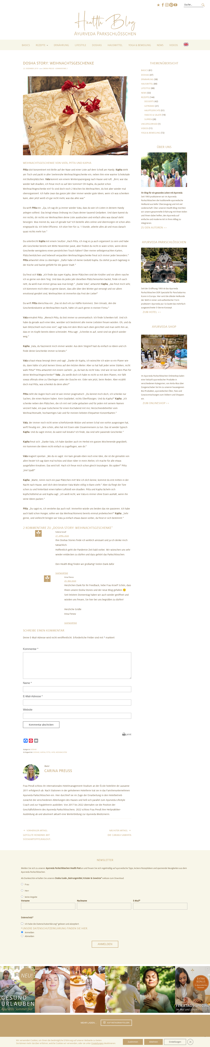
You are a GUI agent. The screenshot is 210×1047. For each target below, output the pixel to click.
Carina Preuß (48, 68)
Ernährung (61, 45)
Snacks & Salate (152, 115)
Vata (53, 752)
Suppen (148, 119)
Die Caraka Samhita (119, 833)
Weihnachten (61, 752)
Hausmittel (115, 45)
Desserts (149, 101)
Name (27, 683)
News (160, 45)
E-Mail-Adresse (33, 696)
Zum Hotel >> (152, 312)
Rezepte (40, 45)
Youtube (175, 5)
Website (27, 709)
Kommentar (30, 649)
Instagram (166, 5)
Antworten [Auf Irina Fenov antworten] (70, 623)
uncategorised (149, 124)
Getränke (149, 106)
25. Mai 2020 (70, 581)
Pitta (48, 752)
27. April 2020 (62, 536)
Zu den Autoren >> (154, 227)
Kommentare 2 (61, 68)
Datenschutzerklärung (134, 1038)
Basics (26, 45)
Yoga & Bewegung (139, 45)
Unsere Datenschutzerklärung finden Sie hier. (55, 928)
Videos (173, 45)
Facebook (162, 5)
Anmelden (105, 944)
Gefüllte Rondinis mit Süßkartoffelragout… (50, 835)
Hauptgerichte (152, 110)
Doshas (97, 45)
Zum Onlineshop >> (156, 403)
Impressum (114, 1038)
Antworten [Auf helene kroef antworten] (61, 573)
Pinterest (171, 5)
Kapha (42, 752)
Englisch (158, 5)
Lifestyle (80, 45)
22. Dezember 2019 (30, 68)
